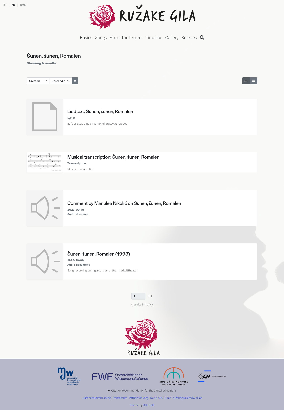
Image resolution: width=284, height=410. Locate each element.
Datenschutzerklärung (96, 398)
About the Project (126, 37)
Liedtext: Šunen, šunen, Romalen (100, 111)
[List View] (246, 80)
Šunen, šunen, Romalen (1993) (98, 253)
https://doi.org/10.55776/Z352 (150, 398)
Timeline (154, 37)
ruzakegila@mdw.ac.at (187, 398)
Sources (189, 37)
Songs (101, 37)
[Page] (138, 296)
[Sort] (75, 80)
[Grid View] (253, 80)
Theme (134, 405)
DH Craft (148, 405)
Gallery (172, 37)
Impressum (120, 398)
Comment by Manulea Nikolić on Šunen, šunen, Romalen (124, 202)
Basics (86, 37)
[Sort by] (38, 80)
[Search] (202, 37)
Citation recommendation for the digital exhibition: (143, 390)
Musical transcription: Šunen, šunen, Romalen (113, 156)
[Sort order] (60, 80)
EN (13, 5)
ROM (23, 5)
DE (5, 5)
